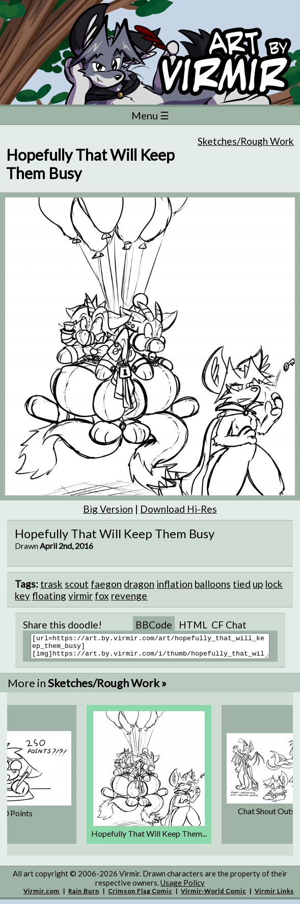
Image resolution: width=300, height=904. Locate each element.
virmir (80, 595)
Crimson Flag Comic (140, 895)
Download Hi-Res (178, 509)
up (258, 584)
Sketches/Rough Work (246, 141)
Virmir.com (41, 895)
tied (242, 584)
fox (102, 595)
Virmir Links (274, 895)
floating (49, 595)
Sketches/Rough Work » (107, 687)
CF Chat (229, 625)
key (22, 595)
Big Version (108, 509)
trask (51, 584)
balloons (213, 584)
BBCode (153, 625)
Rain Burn (83, 895)
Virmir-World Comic (213, 895)
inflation (174, 584)
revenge (129, 595)
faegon (106, 584)
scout (77, 584)
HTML (193, 625)
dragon (139, 584)
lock (274, 584)
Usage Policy (182, 887)
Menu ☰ (150, 115)
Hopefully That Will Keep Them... (149, 838)
